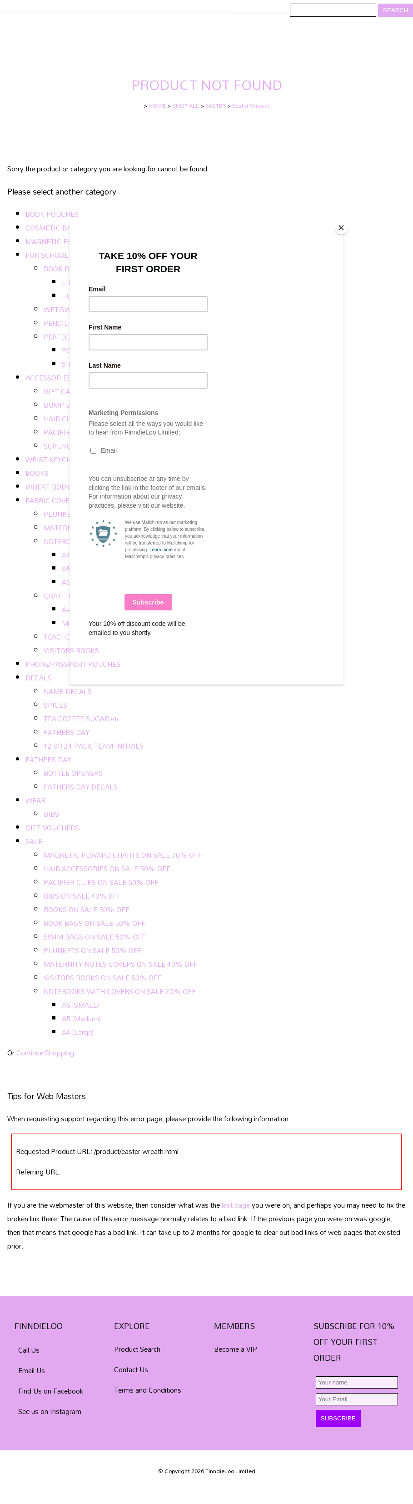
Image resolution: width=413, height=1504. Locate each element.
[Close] (341, 228)
